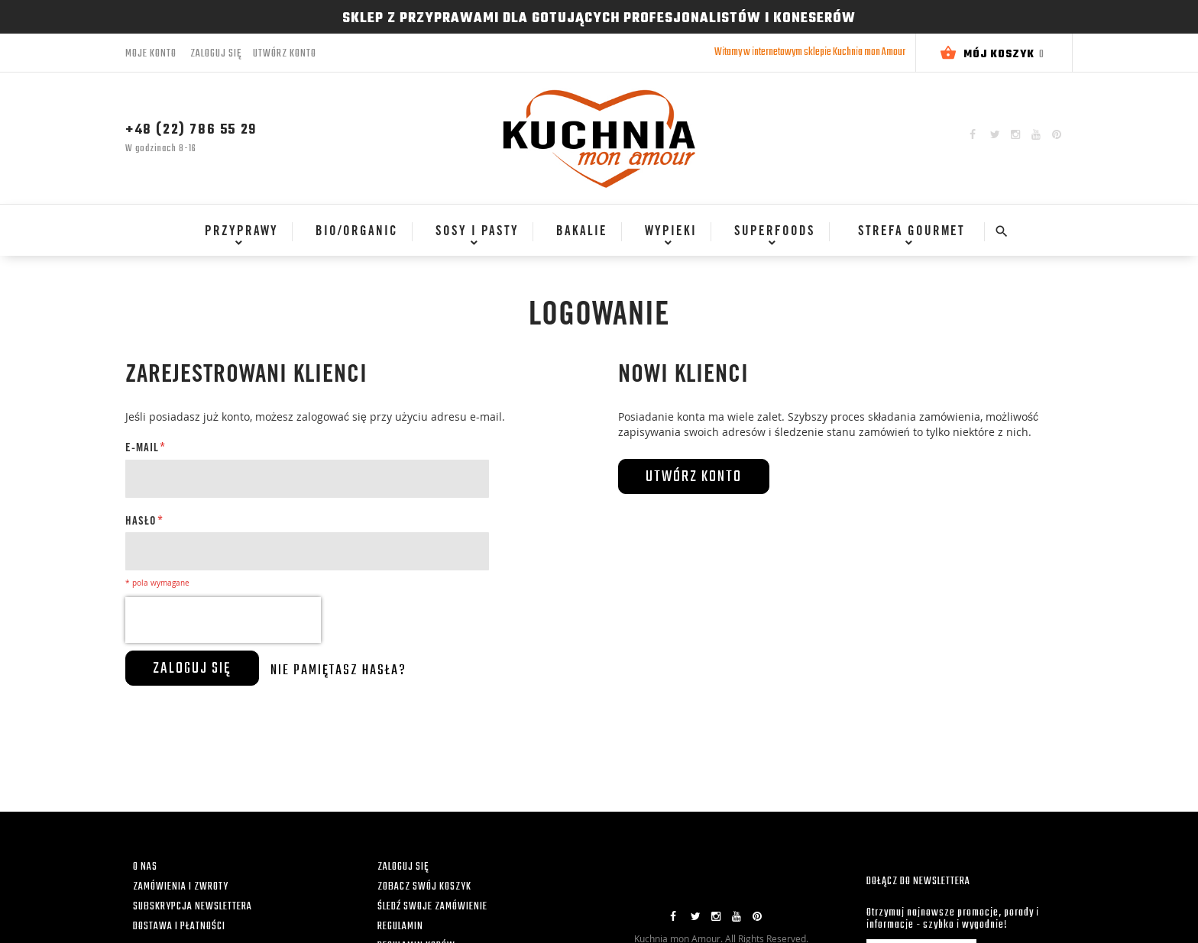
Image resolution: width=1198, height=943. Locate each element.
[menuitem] (235, 232)
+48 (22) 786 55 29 (191, 130)
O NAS (145, 867)
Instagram (1015, 134)
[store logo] (599, 138)
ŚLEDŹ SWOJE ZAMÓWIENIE (432, 907)
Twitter (995, 134)
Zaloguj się (215, 54)
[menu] (581, 239)
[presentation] (223, 620)
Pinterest (1056, 134)
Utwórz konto (284, 54)
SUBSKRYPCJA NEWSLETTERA (192, 907)
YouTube (1036, 134)
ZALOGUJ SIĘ (403, 867)
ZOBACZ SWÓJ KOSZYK (424, 887)
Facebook (973, 134)
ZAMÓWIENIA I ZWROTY (180, 887)
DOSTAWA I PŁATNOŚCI (179, 926)
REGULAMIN (400, 926)
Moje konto (150, 54)
